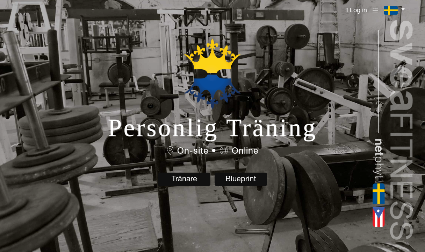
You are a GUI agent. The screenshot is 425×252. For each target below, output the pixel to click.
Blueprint (240, 179)
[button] (394, 10)
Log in (356, 10)
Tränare (184, 179)
